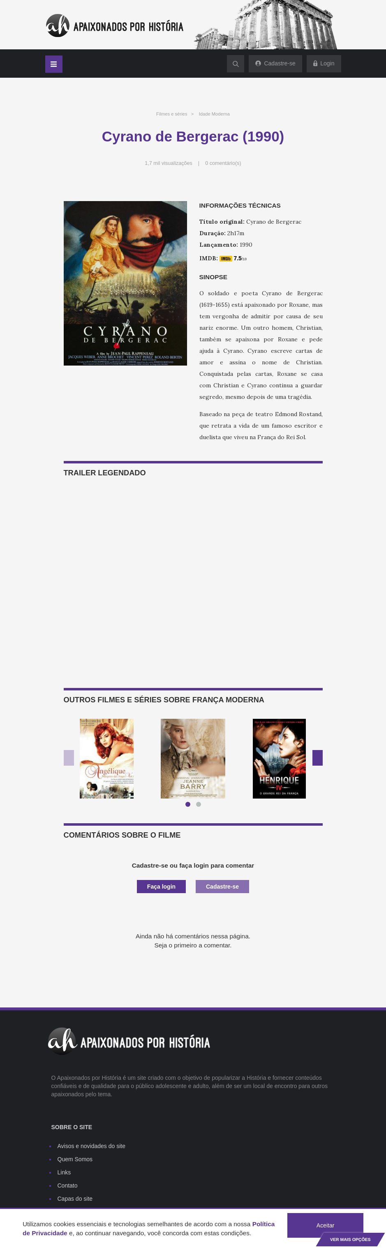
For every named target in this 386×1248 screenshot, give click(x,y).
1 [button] (189, 806)
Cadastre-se (222, 886)
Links (64, 1172)
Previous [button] (69, 758)
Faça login (161, 886)
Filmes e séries (171, 113)
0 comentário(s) (223, 163)
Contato (68, 1185)
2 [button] (200, 806)
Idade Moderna (214, 113)
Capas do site (75, 1198)
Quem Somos (75, 1159)
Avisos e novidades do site (92, 1146)
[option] (107, 759)
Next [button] (317, 758)
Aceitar (326, 1225)
